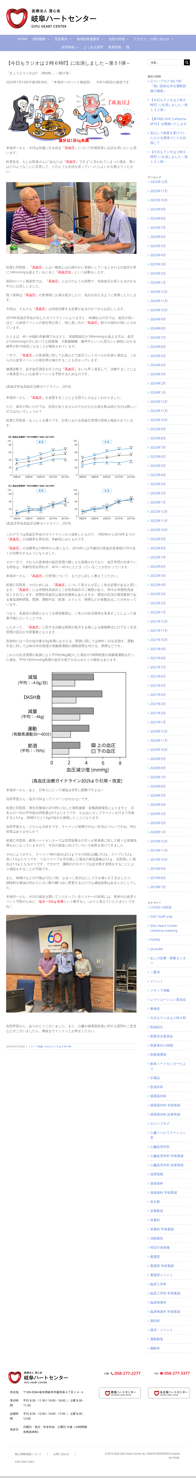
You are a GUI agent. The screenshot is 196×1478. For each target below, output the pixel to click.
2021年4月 (158, 694)
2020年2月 (158, 823)
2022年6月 (158, 566)
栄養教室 (156, 1211)
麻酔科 (155, 1348)
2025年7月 (158, 227)
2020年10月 (159, 749)
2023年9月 (158, 429)
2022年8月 (158, 548)
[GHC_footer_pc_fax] (171, 1373)
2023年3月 (158, 484)
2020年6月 (158, 786)
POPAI (155, 939)
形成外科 (156, 1087)
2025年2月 (158, 273)
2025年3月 (158, 264)
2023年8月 (158, 438)
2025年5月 (158, 246)
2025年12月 (159, 182)
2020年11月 (159, 740)
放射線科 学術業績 (163, 1192)
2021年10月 (159, 639)
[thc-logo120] (120, 1389)
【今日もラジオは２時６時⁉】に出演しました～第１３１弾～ (169, 157)
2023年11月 (159, 410)
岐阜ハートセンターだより (168, 1066)
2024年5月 (158, 356)
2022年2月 (158, 603)
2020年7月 (158, 777)
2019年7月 (158, 887)
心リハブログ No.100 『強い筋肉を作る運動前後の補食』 (168, 86)
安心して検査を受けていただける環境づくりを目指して (168, 138)
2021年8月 (158, 658)
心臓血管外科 (160, 1146)
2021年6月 (158, 676)
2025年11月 (159, 191)
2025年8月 (158, 218)
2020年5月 (158, 795)
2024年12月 (159, 291)
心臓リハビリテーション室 (168, 1135)
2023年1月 (158, 502)
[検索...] (166, 62)
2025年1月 (158, 282)
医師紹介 (156, 1027)
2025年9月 (158, 209)
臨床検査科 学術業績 (165, 1311)
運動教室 (156, 1339)
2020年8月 (158, 768)
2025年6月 (158, 236)
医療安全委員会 (161, 1036)
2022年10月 (159, 530)
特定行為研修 (160, 1247)
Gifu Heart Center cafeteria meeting (163, 928)
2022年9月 (158, 539)
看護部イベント (161, 1275)
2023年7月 (158, 447)
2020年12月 (159, 731)
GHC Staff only (161, 916)
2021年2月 (158, 713)
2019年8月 (158, 878)
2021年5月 (158, 685)
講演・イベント (161, 1330)
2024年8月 (158, 328)
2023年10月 (159, 420)
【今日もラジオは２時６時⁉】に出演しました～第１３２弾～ (169, 105)
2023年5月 (158, 465)
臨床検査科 (158, 1302)
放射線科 (156, 1183)
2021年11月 (159, 630)
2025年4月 (158, 255)
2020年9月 (158, 759)
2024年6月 (158, 346)
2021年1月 (158, 722)
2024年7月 (158, 337)
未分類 (155, 1201)
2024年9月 (158, 319)
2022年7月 (158, 557)
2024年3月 (158, 374)
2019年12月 (159, 841)
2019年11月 (159, 850)
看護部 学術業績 (162, 1265)
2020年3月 (158, 813)
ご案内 (155, 972)
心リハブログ (160, 1123)
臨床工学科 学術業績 (165, 1293)
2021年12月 (159, 621)
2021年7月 (158, 667)
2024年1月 (158, 392)
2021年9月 (158, 649)
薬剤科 (155, 1320)
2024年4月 (158, 365)
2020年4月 (158, 804)
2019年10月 (159, 859)
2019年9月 (158, 868)
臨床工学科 (158, 1284)
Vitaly (176, 1457)
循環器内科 (158, 1096)
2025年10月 (159, 200)
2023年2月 (158, 493)
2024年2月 (158, 383)
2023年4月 (158, 475)
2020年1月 (158, 832)
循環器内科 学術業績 (165, 1105)
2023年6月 (158, 456)
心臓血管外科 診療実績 (167, 1165)
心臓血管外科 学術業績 (167, 1156)
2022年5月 (158, 575)
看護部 (155, 1256)
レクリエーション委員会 (168, 999)
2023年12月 (159, 401)
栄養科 (155, 1220)
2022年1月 (158, 612)
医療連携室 (158, 1054)
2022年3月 (158, 594)
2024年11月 (159, 301)
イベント (156, 981)
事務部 (155, 1008)
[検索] (187, 62)
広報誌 (155, 1077)
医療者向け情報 (161, 1045)
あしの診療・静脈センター (168, 960)
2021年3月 (158, 704)
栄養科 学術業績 (162, 1229)
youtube (156, 949)
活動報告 (156, 1238)
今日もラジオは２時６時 (57, 1046)
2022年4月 (158, 584)
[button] (127, 47)
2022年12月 (159, 511)
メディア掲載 (35, 1046)
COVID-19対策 (161, 907)
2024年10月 (159, 310)
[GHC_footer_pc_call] (122, 1373)
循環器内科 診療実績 (165, 1114)
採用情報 (156, 1174)
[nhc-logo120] (169, 1389)
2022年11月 (159, 520)
